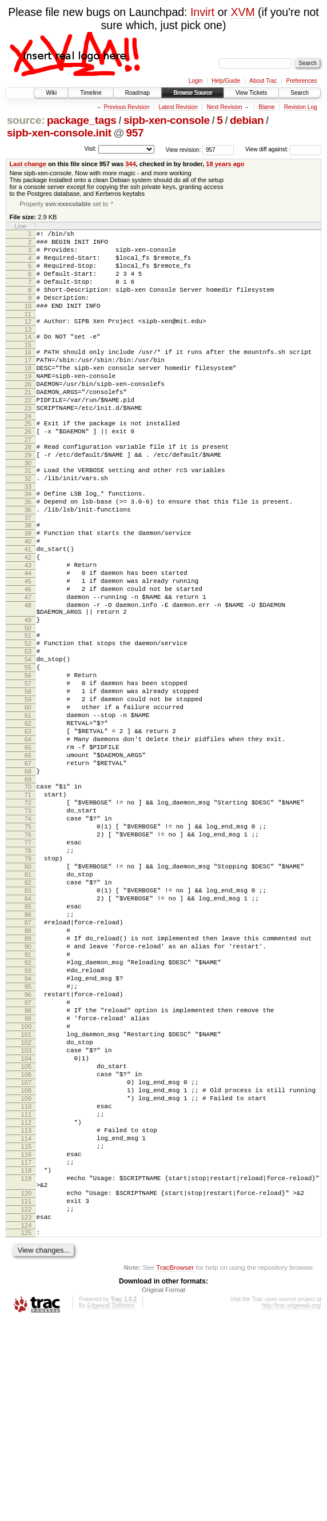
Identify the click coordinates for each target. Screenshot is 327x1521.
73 (28, 919)
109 (26, 1269)
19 (28, 403)
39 (28, 585)
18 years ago (225, 163)
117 (26, 1346)
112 (26, 1298)
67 (28, 863)
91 (28, 1094)
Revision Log (300, 107)
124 (26, 1423)
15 (28, 366)
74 (28, 929)
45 (28, 644)
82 (28, 1007)
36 (28, 559)
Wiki (51, 93)
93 (28, 1113)
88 (28, 1065)
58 (28, 776)
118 (26, 1356)
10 (28, 322)
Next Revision (224, 107)
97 (28, 1152)
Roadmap (137, 93)
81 (28, 997)
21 (28, 422)
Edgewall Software (110, 1505)
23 (28, 441)
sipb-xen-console (166, 120)
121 (26, 1394)
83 (28, 1016)
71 (28, 900)
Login (195, 81)
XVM (242, 12)
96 (28, 1143)
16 (28, 374)
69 (28, 883)
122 (26, 1404)
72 (28, 910)
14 (28, 356)
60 (28, 795)
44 (28, 634)
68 (28, 873)
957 (134, 133)
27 (28, 478)
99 (28, 1172)
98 (28, 1162)
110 (26, 1278)
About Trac (263, 81)
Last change (28, 163)
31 (28, 512)
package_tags (82, 120)
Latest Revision (177, 107)
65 (28, 844)
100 (26, 1181)
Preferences (301, 81)
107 (26, 1249)
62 (28, 815)
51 (28, 708)
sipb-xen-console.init (59, 133)
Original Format (163, 1489)
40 (28, 595)
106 (26, 1240)
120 (26, 1384)
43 (28, 624)
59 (28, 786)
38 (28, 576)
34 (28, 539)
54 (28, 737)
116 (26, 1337)
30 (28, 505)
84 (28, 1026)
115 (26, 1327)
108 (26, 1259)
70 (28, 890)
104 (26, 1220)
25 (28, 459)
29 (28, 495)
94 (28, 1123)
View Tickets (251, 93)
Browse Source (192, 93)
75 (28, 939)
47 (28, 663)
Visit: (90, 149)
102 (26, 1201)
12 (28, 339)
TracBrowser (175, 1467)
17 (28, 383)
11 (28, 332)
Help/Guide (226, 81)
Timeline (90, 93)
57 (28, 766)
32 (28, 522)
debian (247, 120)
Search (299, 93)
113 (26, 1308)
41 (28, 605)
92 (28, 1104)
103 (26, 1211)
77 (28, 958)
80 (28, 987)
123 (26, 1413)
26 (28, 468)
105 (26, 1230)
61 (28, 805)
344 (130, 163)
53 (28, 728)
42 (28, 614)
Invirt (202, 12)
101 (26, 1191)
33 (28, 532)
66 (28, 854)
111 (26, 1288)
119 (26, 1366)
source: (26, 120)
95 (28, 1133)
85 (28, 1036)
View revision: (183, 149)
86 (28, 1046)
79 (28, 978)
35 (28, 549)
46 (28, 653)
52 (28, 718)
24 (28, 451)
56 (28, 757)
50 (28, 701)
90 (28, 1084)
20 (28, 412)
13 (28, 349)
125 (26, 1430)
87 (28, 1055)
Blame (266, 107)
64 (28, 834)
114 (26, 1317)
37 (28, 568)
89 (28, 1075)
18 (28, 393)
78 (28, 968)
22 (28, 432)
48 (28, 673)
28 (28, 485)
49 (28, 691)
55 (28, 747)
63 (28, 825)
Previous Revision (126, 107)
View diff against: (283, 149)
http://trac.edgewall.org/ (291, 1505)
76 (28, 948)
